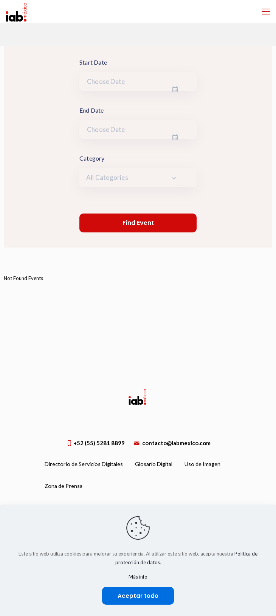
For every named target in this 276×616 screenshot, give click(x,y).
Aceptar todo (138, 596)
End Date (91, 110)
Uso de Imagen (202, 464)
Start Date (93, 62)
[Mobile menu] (265, 11)
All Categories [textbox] (107, 177)
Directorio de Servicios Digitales (84, 464)
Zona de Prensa (63, 486)
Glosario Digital (153, 464)
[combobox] (138, 177)
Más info (138, 577)
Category (92, 158)
